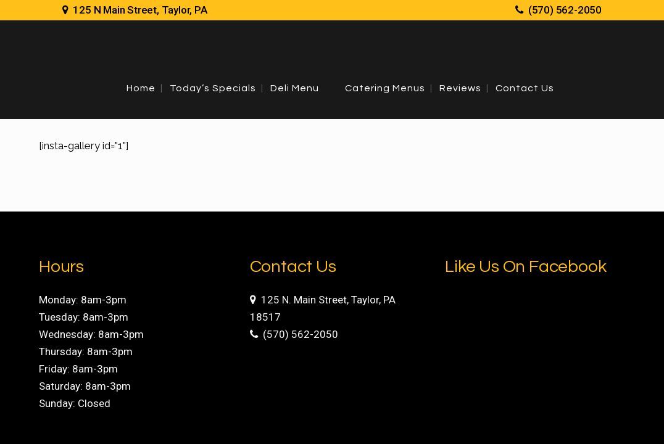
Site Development (507, 424)
